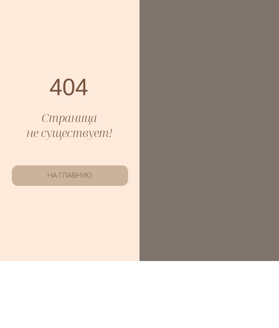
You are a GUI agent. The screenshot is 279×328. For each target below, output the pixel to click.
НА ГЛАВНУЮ (69, 175)
